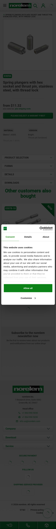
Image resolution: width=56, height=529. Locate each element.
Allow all (28, 288)
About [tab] (46, 237)
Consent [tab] (10, 237)
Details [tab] (28, 237)
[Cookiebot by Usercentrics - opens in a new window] (40, 228)
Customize (28, 298)
